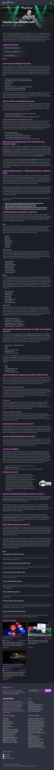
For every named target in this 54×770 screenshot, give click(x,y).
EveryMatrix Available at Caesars (35, 743)
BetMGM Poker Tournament (9, 739)
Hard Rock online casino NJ (34, 307)
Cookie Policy (31, 703)
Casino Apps (6, 718)
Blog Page (8, 7)
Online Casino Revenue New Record (36, 721)
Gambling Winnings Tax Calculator (36, 718)
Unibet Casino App (7, 721)
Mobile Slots (6, 728)
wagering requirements (45, 440)
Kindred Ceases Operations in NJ (10, 737)
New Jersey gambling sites (38, 540)
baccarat (44, 253)
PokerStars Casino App (8, 723)
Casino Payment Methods (34, 711)
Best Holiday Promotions (9, 736)
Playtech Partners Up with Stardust (36, 725)
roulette (6, 254)
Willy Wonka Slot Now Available (10, 742)
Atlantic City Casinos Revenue (35, 709)
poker (48, 253)
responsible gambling (42, 161)
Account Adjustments (9, 55)
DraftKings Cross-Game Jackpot (10, 731)
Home (4, 7)
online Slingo (26, 277)
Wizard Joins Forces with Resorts (36, 729)
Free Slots (30, 734)
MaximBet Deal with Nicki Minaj (35, 739)
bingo (4, 278)
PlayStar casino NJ (34, 33)
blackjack (40, 253)
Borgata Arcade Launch (33, 737)
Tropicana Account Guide (34, 740)
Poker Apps (5, 720)
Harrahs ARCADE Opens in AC (35, 728)
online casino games (33, 504)
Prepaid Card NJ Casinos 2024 (10, 732)
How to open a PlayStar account (12, 48)
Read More (5, 647)
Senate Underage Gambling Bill (35, 745)
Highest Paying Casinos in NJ (35, 720)
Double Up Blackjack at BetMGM (10, 729)
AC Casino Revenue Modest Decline (36, 732)
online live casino (42, 311)
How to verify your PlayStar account (12, 51)
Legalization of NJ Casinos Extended (36, 747)
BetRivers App (6, 725)
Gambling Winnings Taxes (34, 706)
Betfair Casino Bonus (8, 726)
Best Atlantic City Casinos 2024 (35, 708)
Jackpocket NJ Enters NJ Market (36, 742)
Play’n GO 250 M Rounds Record (35, 723)
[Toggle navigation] (50, 3)
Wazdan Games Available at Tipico (36, 726)
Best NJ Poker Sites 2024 (9, 734)
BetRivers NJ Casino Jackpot (9, 740)
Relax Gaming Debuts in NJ (34, 736)
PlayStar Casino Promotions (34, 731)
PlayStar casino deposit (18, 338)
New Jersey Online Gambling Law (36, 704)
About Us (30, 701)
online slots (23, 226)
